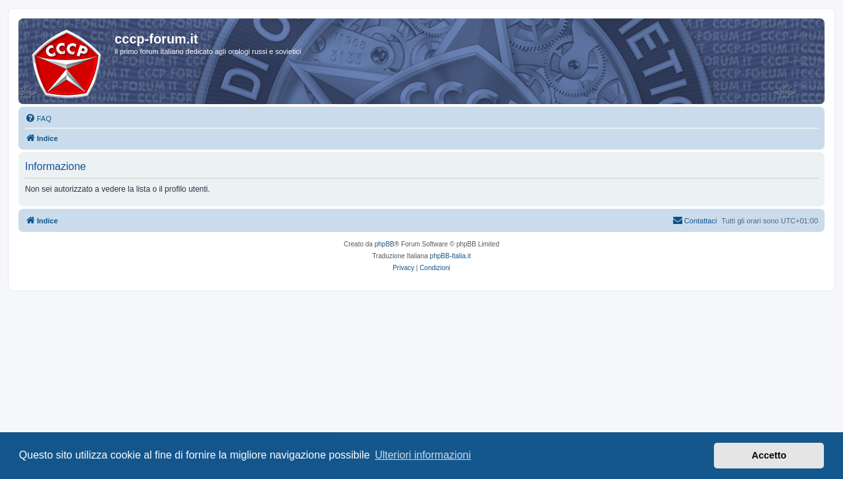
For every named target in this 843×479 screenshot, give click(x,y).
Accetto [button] (768, 455)
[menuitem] (38, 119)
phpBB (384, 244)
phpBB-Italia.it (450, 256)
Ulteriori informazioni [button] (423, 455)
